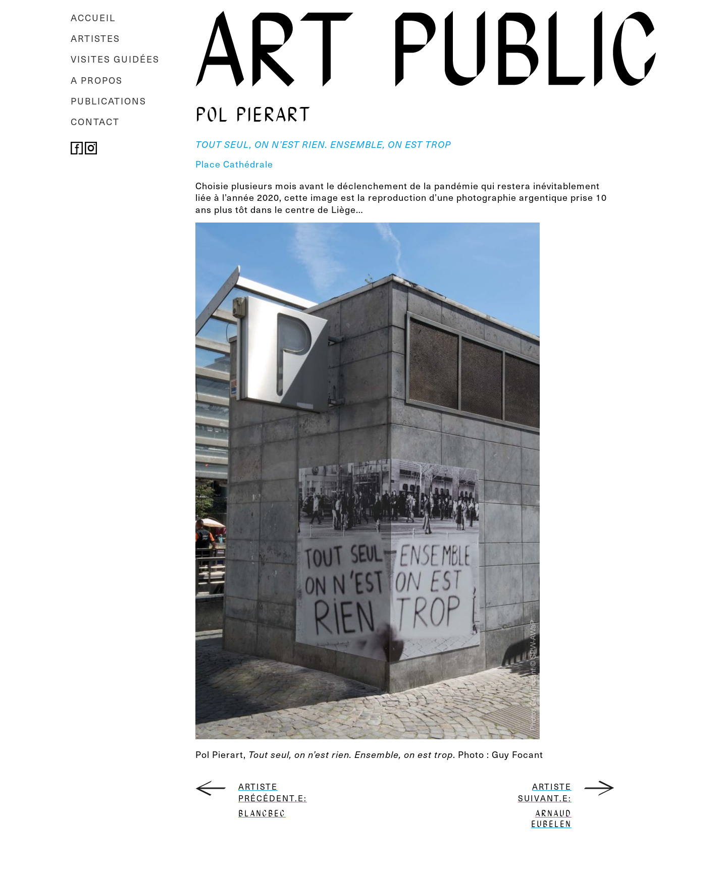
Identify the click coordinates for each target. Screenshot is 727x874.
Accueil (93, 17)
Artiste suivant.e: (542, 805)
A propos (97, 80)
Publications (108, 100)
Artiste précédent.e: (267, 800)
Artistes (95, 38)
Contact (95, 121)
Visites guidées (115, 59)
